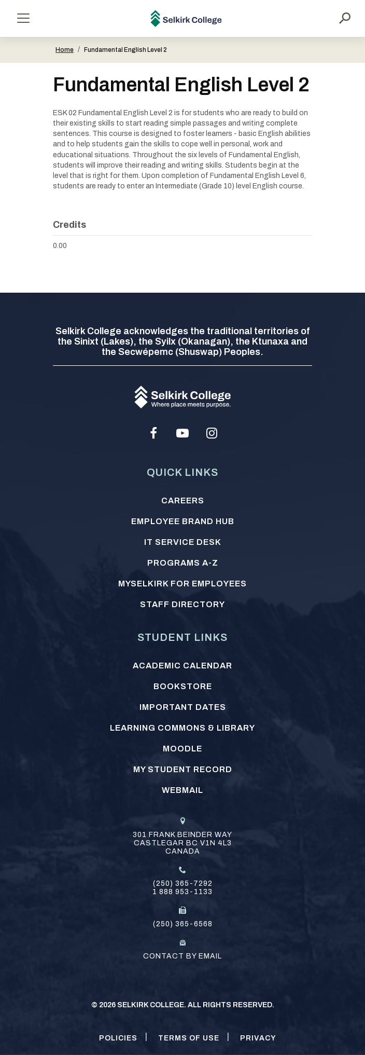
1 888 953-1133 (182, 892)
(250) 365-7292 (183, 883)
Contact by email (182, 956)
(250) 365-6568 (183, 924)
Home (64, 49)
